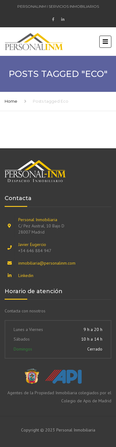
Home (11, 101)
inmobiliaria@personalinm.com (46, 263)
